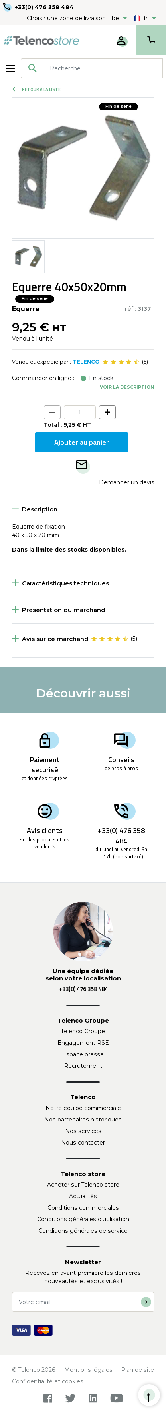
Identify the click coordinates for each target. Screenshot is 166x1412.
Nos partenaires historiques (83, 1119)
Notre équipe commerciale (83, 1108)
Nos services (83, 1131)
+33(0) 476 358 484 (44, 7)
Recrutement (83, 1065)
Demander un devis (126, 482)
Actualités (83, 1196)
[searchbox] (103, 68)
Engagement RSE (83, 1042)
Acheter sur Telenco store (83, 1184)
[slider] (120, 362)
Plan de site (137, 1369)
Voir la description (127, 387)
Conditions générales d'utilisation (83, 1219)
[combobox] (92, 68)
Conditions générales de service (83, 1230)
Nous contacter (83, 1142)
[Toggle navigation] (10, 68)
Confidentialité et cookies (47, 1381)
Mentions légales (88, 1369)
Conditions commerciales (83, 1207)
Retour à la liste (36, 89)
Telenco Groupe (83, 1031)
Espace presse (83, 1054)
